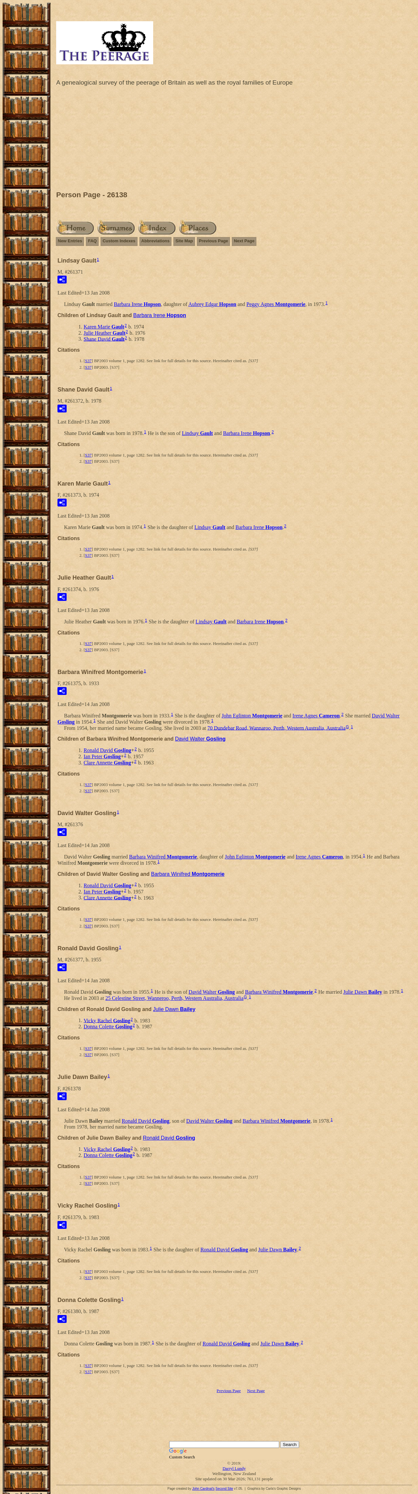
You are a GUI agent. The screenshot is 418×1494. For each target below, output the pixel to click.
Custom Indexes (119, 240)
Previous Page (213, 240)
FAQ (92, 240)
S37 (88, 360)
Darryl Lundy (234, 1468)
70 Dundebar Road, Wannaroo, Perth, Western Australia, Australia (276, 728)
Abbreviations (155, 240)
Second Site (224, 1488)
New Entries (70, 240)
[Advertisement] (234, 140)
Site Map (184, 240)
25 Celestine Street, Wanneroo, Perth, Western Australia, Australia (174, 998)
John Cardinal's (203, 1488)
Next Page (244, 240)
